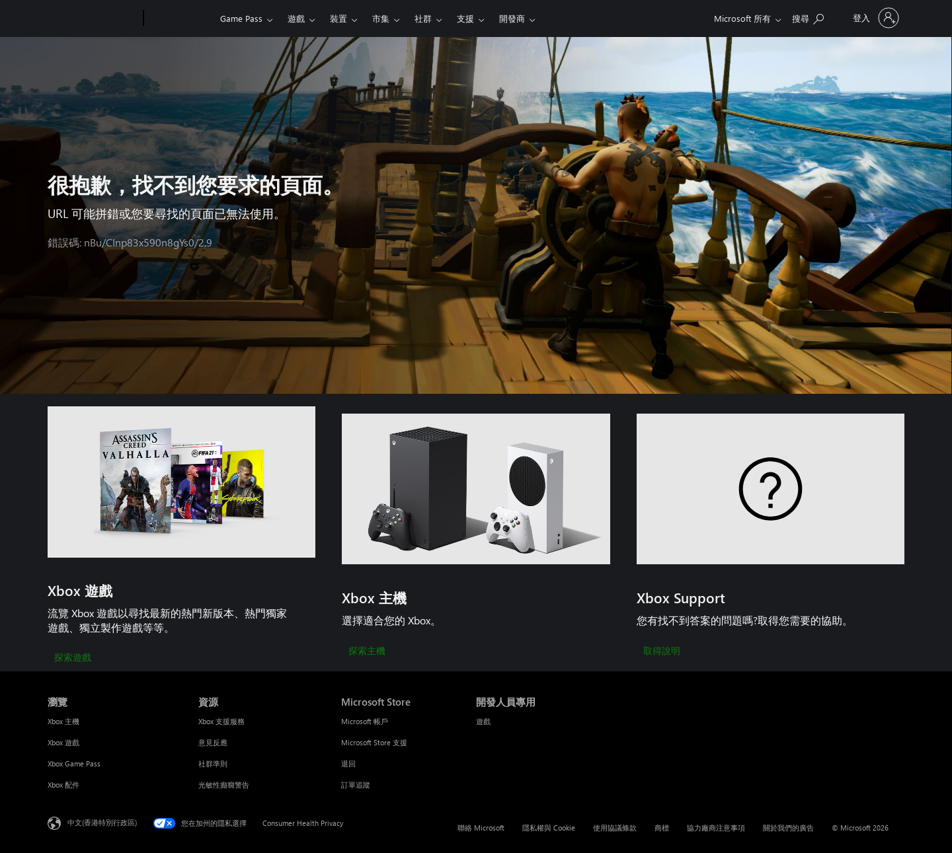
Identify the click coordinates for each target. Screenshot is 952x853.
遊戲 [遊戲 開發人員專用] (483, 721)
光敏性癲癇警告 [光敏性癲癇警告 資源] (223, 784)
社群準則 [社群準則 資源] (212, 763)
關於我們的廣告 (788, 827)
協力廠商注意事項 (716, 827)
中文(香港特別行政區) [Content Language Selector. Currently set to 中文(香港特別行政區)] (102, 822)
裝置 (338, 18)
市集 (380, 18)
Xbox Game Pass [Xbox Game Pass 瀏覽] (74, 763)
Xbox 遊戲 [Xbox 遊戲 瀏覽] (63, 742)
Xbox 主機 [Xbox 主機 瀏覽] (63, 721)
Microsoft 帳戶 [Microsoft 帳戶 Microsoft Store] (364, 721)
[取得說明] (662, 651)
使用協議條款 (615, 827)
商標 (661, 827)
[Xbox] (180, 18)
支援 (465, 18)
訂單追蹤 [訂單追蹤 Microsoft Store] (355, 784)
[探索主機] (367, 651)
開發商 (512, 18)
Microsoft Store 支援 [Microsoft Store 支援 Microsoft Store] (374, 742)
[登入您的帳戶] (874, 18)
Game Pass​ (241, 18)
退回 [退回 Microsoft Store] (348, 763)
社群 (423, 18)
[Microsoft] (93, 18)
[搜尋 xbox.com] (808, 17)
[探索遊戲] (73, 658)
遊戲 (296, 18)
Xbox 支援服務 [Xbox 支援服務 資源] (221, 721)
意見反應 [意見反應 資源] (212, 742)
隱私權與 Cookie (548, 827)
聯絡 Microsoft (480, 827)
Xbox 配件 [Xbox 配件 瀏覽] (63, 784)
